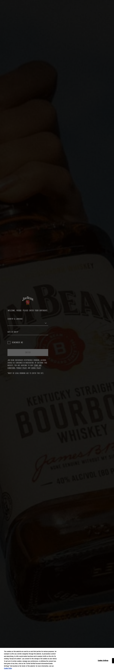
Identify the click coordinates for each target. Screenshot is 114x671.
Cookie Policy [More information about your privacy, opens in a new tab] (8, 668)
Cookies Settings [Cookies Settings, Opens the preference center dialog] (103, 660)
